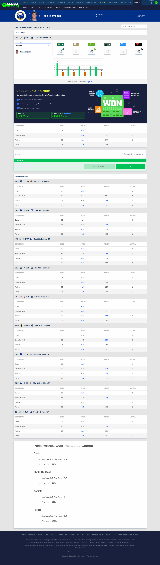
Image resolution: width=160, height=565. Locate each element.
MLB (41, 2)
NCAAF (50, 2)
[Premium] (156, 3)
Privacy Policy (28, 535)
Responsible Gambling (102, 535)
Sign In (89, 82)
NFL (25, 2)
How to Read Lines (69, 7)
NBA (33, 2)
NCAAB (61, 2)
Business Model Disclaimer (126, 535)
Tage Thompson (25, 52)
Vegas (57, 7)
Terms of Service (66, 535)
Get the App (48, 7)
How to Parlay (84, 7)
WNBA (79, 2)
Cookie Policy (83, 535)
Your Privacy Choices (47, 535)
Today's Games (28, 7)
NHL (70, 2)
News (39, 7)
